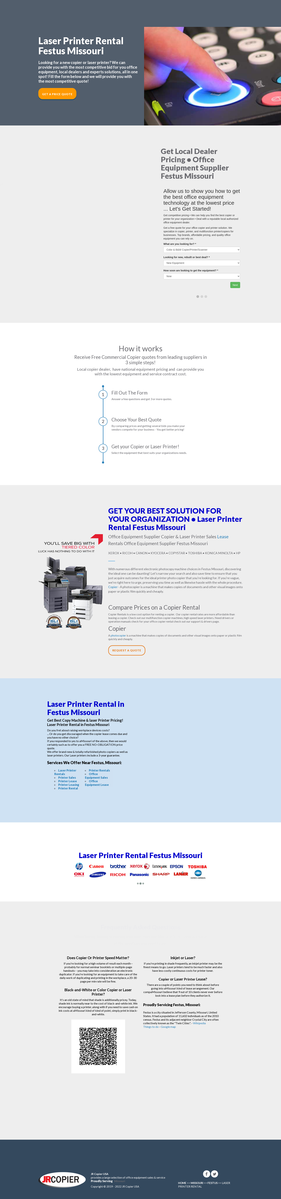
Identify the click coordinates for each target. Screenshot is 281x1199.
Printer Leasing (68, 784)
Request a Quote (126, 650)
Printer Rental (68, 788)
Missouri (119, 1181)
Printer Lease (67, 781)
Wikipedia (199, 1023)
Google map (168, 1026)
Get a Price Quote (57, 94)
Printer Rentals (99, 770)
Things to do (151, 1026)
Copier (113, 587)
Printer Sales (67, 777)
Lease (222, 536)
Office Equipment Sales (96, 775)
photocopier (118, 635)
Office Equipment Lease (97, 782)
